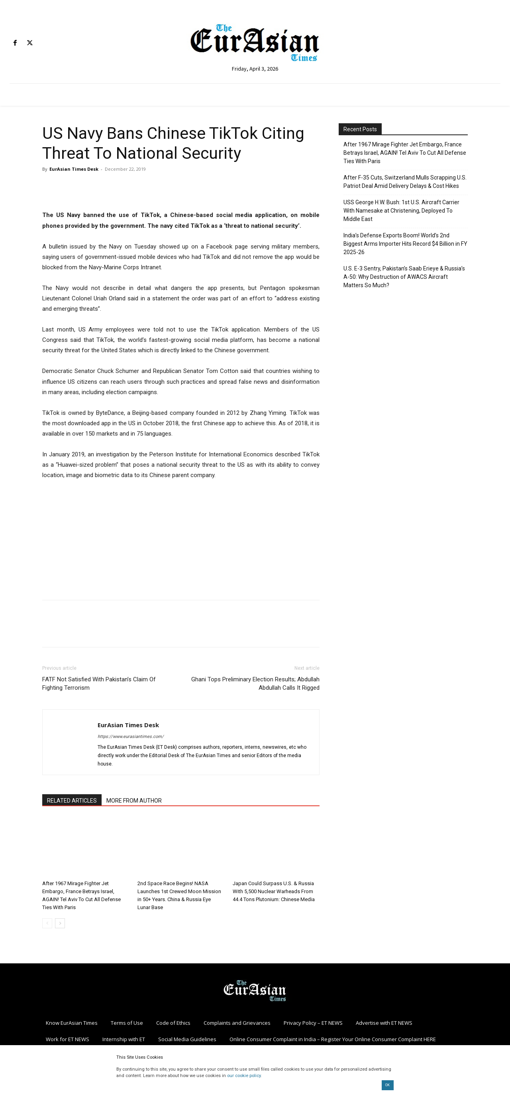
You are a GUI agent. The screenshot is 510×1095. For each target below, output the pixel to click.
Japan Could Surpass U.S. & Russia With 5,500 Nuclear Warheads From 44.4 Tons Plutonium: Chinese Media (274, 891)
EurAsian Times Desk (73, 169)
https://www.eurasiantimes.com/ (131, 736)
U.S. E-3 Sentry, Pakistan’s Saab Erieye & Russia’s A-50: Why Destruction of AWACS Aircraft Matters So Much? (404, 276)
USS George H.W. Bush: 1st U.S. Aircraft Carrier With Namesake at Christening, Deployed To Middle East (401, 210)
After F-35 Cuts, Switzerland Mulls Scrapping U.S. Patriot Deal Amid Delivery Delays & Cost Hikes (405, 181)
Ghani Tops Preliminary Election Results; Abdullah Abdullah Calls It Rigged (255, 683)
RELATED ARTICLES (72, 800)
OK (387, 1085)
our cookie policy (244, 1075)
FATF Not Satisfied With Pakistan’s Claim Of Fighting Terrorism (99, 683)
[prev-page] (47, 923)
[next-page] (60, 923)
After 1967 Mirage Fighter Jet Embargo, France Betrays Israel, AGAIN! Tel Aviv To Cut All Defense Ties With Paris (404, 152)
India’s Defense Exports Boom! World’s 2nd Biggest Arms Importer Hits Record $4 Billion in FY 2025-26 (405, 243)
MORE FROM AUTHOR (134, 800)
